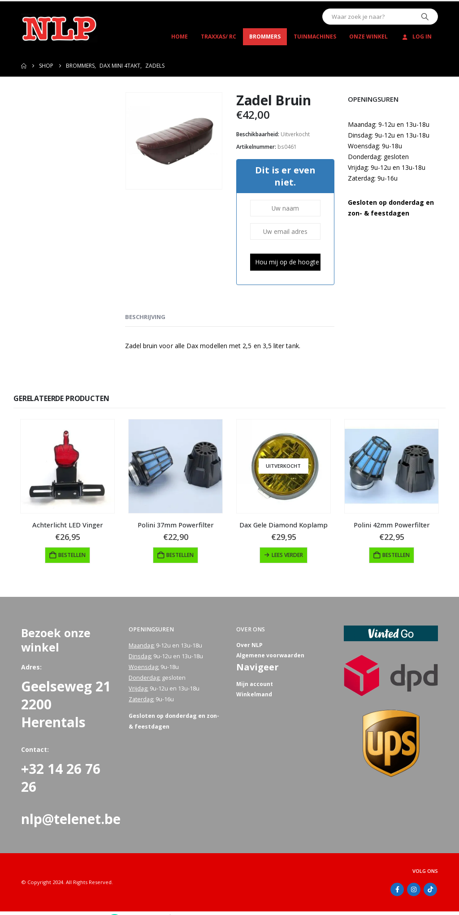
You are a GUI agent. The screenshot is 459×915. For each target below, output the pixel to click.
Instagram (413, 889)
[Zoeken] (424, 16)
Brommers (265, 36)
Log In (416, 36)
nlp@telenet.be (71, 819)
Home (179, 36)
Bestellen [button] (72, 555)
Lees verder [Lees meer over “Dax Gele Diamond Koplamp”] (287, 555)
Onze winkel (368, 36)
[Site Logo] (59, 28)
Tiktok (430, 889)
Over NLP (249, 645)
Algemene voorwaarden (271, 656)
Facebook (397, 889)
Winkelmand (254, 696)
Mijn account (255, 685)
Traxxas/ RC (218, 36)
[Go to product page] (67, 466)
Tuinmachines (315, 36)
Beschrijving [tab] (145, 317)
